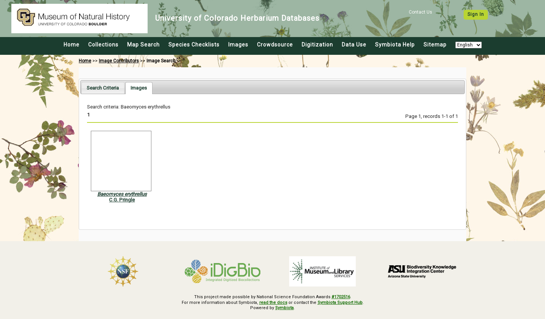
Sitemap (435, 45)
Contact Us (420, 12)
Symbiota (284, 307)
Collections (103, 45)
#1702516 (341, 296)
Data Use (354, 45)
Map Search (143, 45)
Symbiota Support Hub (340, 302)
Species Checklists (194, 45)
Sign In (475, 14)
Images (238, 45)
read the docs (273, 302)
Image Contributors (119, 60)
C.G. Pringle (122, 200)
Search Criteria (103, 88)
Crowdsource (275, 45)
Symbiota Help (395, 45)
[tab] (102, 88)
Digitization (317, 45)
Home (71, 45)
